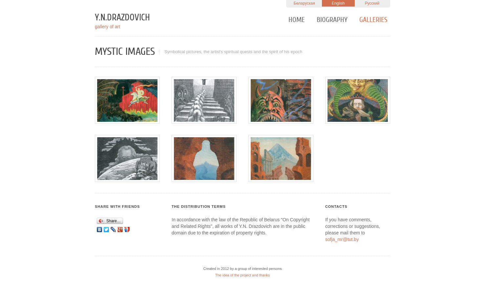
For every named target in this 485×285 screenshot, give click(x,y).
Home (296, 19)
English (338, 3)
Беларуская (304, 3)
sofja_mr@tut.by (342, 239)
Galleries (373, 19)
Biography (332, 19)
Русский (372, 3)
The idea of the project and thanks (242, 275)
